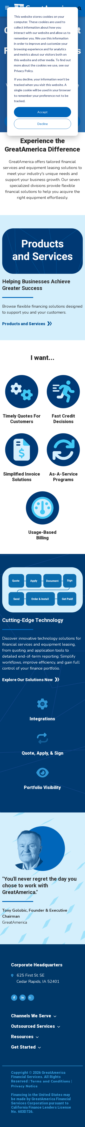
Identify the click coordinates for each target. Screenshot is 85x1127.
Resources (22, 1036)
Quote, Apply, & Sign (42, 753)
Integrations (42, 718)
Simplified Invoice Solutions (21, 476)
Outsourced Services (33, 1026)
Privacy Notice (24, 1086)
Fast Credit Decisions (63, 418)
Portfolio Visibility (42, 787)
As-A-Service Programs (63, 476)
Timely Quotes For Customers (22, 418)
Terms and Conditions (50, 1081)
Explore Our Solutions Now (27, 679)
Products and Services (23, 323)
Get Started (23, 1047)
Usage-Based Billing (42, 535)
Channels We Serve (31, 1015)
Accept (42, 112)
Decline (42, 124)
